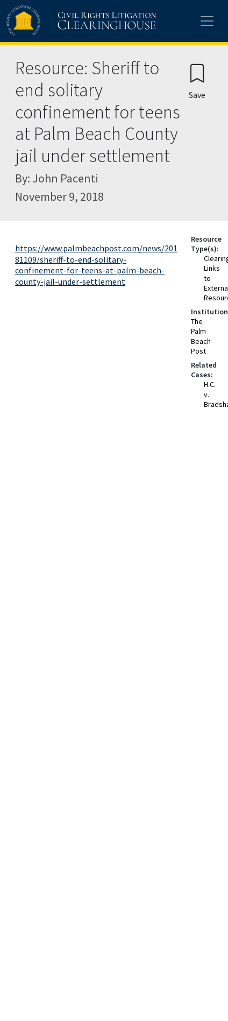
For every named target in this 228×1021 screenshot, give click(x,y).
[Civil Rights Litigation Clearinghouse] (60, 21)
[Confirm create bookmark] (197, 81)
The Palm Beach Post (201, 336)
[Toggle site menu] (207, 21)
